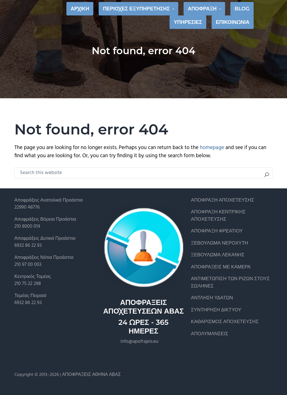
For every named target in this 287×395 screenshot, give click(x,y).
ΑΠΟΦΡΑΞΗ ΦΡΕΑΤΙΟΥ (217, 231)
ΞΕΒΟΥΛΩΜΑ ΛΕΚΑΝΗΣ (217, 255)
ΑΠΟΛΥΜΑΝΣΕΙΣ (209, 334)
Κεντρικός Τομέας (32, 276)
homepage (212, 147)
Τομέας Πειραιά (30, 296)
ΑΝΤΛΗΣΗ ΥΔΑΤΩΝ (212, 298)
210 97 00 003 (27, 264)
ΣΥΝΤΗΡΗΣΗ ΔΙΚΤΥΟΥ (216, 310)
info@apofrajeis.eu (139, 341)
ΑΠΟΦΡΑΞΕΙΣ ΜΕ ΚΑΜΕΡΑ (221, 267)
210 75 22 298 (27, 283)
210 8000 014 (27, 226)
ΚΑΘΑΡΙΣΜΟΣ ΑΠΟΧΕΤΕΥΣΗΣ (224, 322)
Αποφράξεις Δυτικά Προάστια (44, 238)
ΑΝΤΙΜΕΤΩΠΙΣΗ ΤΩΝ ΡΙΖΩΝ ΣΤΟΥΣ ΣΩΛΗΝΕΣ (230, 282)
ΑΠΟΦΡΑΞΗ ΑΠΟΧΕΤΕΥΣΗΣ (222, 200)
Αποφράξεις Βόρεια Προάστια (45, 219)
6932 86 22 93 (28, 245)
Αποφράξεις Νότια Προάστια (43, 257)
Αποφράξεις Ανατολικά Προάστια (48, 200)
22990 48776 (27, 207)
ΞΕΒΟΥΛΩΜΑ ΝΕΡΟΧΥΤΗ (219, 243)
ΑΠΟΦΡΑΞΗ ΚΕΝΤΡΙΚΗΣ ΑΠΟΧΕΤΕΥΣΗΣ (218, 215)
